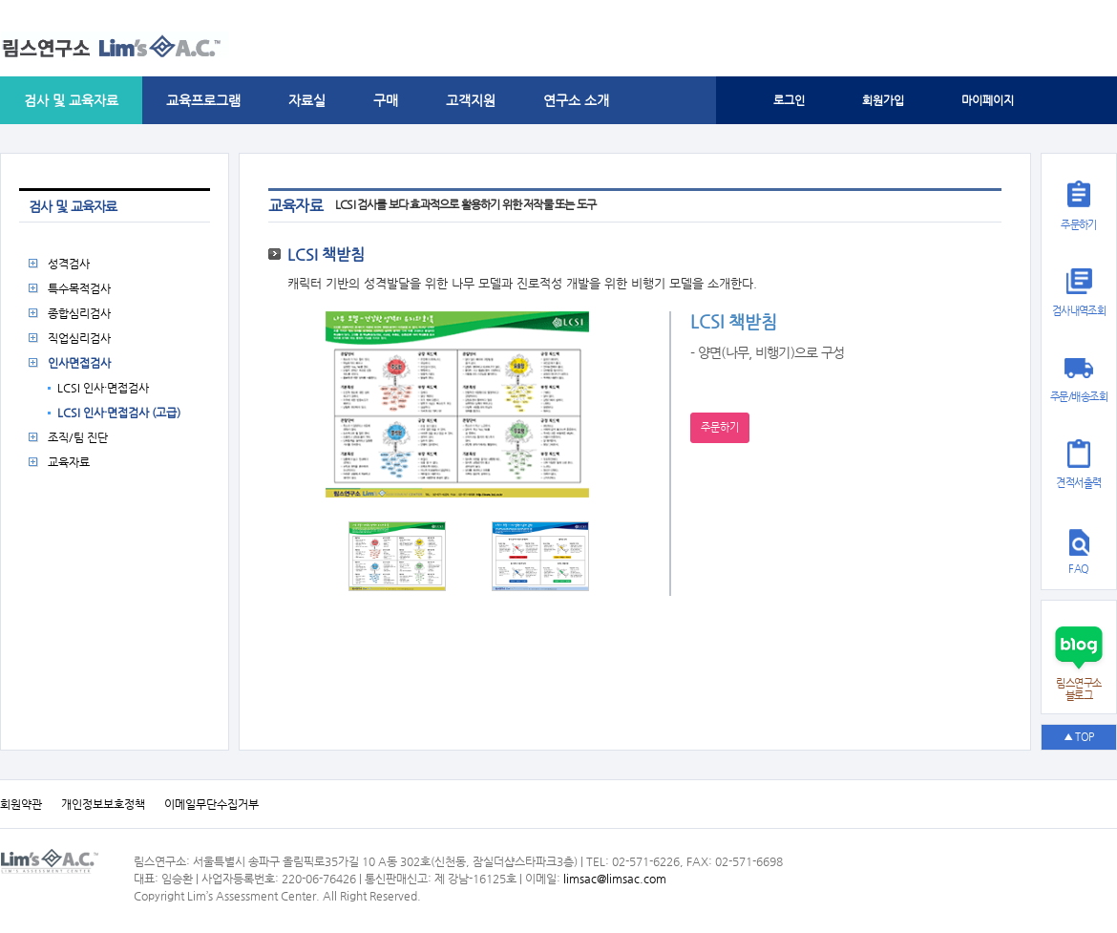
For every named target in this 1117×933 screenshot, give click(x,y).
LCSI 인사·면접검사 (103, 387)
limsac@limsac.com (614, 878)
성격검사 (69, 263)
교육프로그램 (203, 100)
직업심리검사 (79, 338)
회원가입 (883, 100)
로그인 (789, 100)
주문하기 (720, 427)
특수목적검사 (79, 288)
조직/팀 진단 (78, 437)
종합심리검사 (79, 313)
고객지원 (470, 100)
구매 (385, 100)
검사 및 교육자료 (71, 100)
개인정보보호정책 (103, 804)
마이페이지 (987, 100)
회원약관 (21, 804)
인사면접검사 (79, 363)
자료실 (307, 100)
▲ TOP (1078, 737)
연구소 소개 (576, 100)
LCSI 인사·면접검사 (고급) (118, 412)
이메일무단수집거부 (211, 804)
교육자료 (69, 462)
